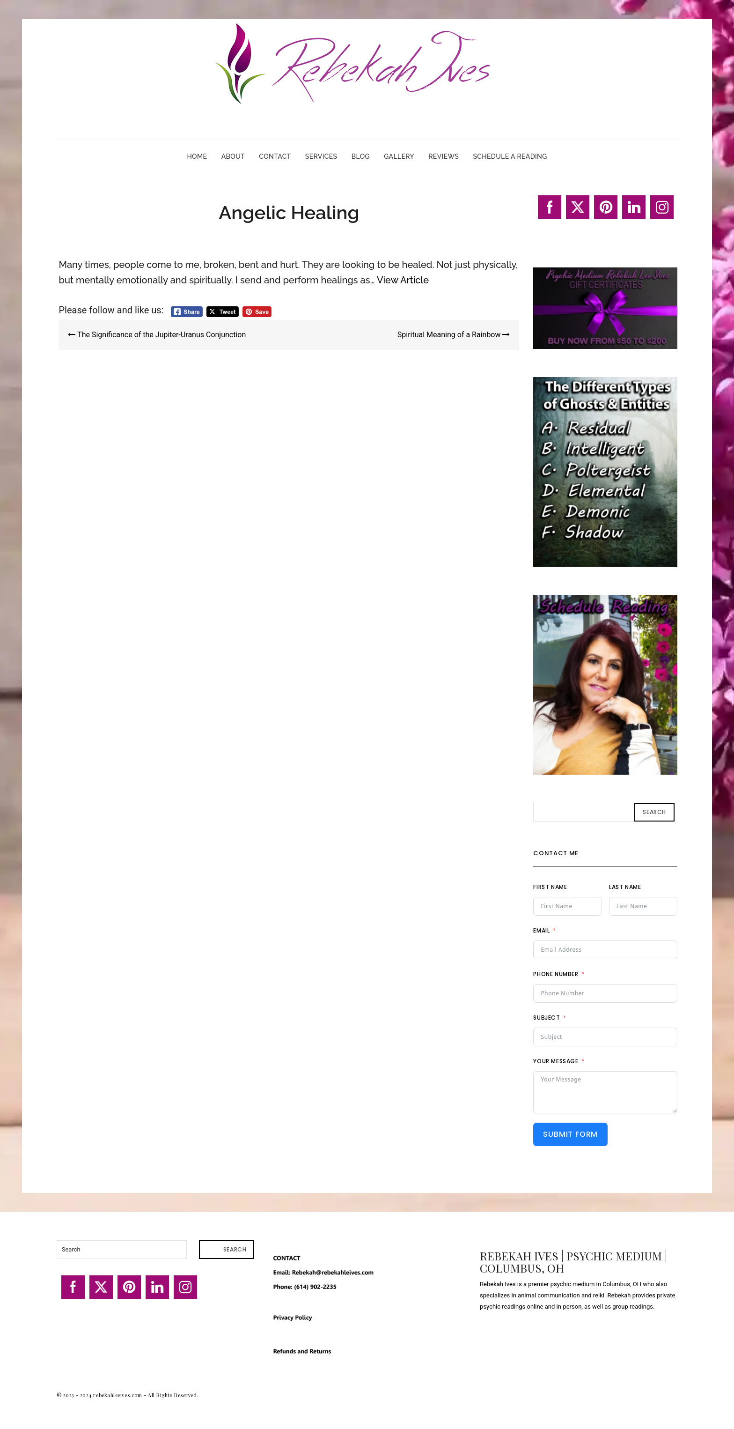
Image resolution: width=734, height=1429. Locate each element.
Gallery (399, 156)
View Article (403, 280)
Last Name (625, 887)
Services (321, 156)
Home (197, 156)
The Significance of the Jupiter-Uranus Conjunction (157, 334)
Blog (361, 156)
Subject (546, 1018)
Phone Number (555, 974)
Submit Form (570, 1134)
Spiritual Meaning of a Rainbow (453, 334)
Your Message (555, 1061)
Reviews (443, 156)
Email (541, 930)
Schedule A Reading (510, 156)
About (233, 156)
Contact (275, 156)
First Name (550, 887)
